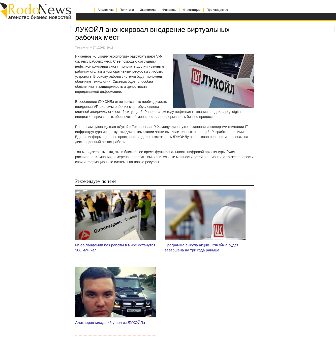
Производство (217, 10)
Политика (127, 10)
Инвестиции (191, 10)
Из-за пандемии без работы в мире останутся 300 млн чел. (115, 247)
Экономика (148, 10)
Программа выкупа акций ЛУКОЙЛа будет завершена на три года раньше (201, 247)
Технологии (81, 47)
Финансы (169, 10)
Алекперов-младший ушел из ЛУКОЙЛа (110, 322)
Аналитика (106, 10)
